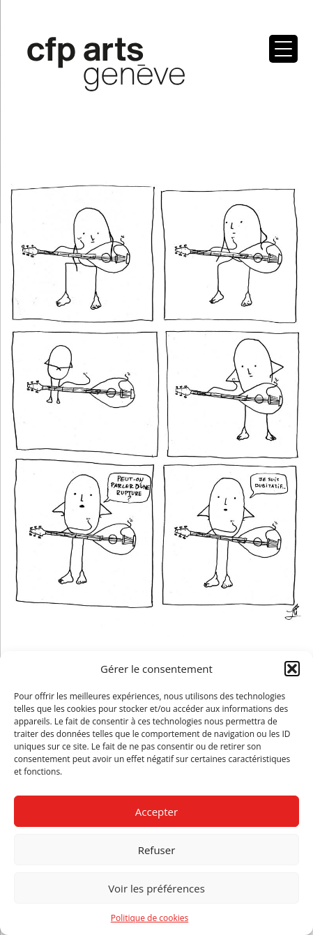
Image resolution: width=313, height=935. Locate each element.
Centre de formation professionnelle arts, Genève (97, 67)
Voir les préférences (156, 888)
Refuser (157, 850)
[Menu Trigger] (283, 49)
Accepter (156, 812)
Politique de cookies (150, 918)
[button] (292, 669)
